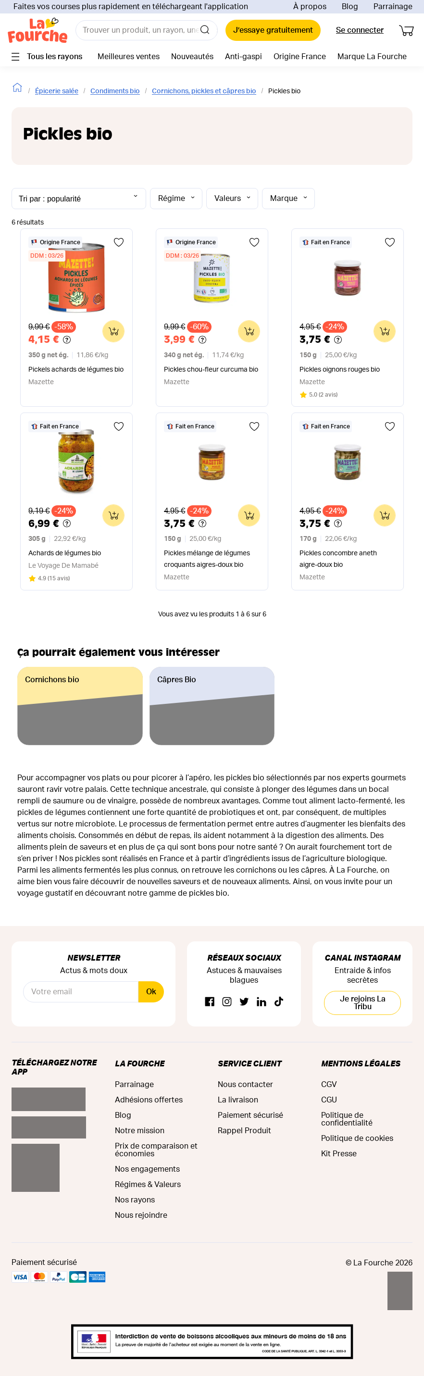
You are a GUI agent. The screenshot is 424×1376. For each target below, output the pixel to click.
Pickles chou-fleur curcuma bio (211, 369)
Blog (350, 7)
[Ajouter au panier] (113, 331)
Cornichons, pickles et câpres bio (204, 91)
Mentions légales (360, 1063)
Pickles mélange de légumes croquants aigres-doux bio (207, 559)
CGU (329, 1100)
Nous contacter (245, 1084)
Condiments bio (115, 91)
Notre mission (139, 1131)
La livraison (238, 1100)
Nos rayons (135, 1200)
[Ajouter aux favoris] (119, 242)
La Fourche (139, 1063)
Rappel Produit (244, 1131)
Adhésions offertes (149, 1100)
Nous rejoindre (141, 1215)
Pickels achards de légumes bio (76, 369)
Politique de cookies (357, 1138)
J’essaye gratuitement (273, 30)
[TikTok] (278, 1002)
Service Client (249, 1063)
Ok (151, 992)
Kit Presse (339, 1154)
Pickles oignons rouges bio (339, 369)
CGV (329, 1084)
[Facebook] (209, 1002)
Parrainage (393, 7)
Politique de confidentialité (347, 1119)
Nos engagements (147, 1169)
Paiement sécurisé (250, 1115)
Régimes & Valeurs (148, 1184)
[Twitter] (244, 1002)
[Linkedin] (261, 1002)
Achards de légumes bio (64, 553)
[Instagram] (227, 1002)
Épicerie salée (56, 91)
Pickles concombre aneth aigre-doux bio (338, 559)
